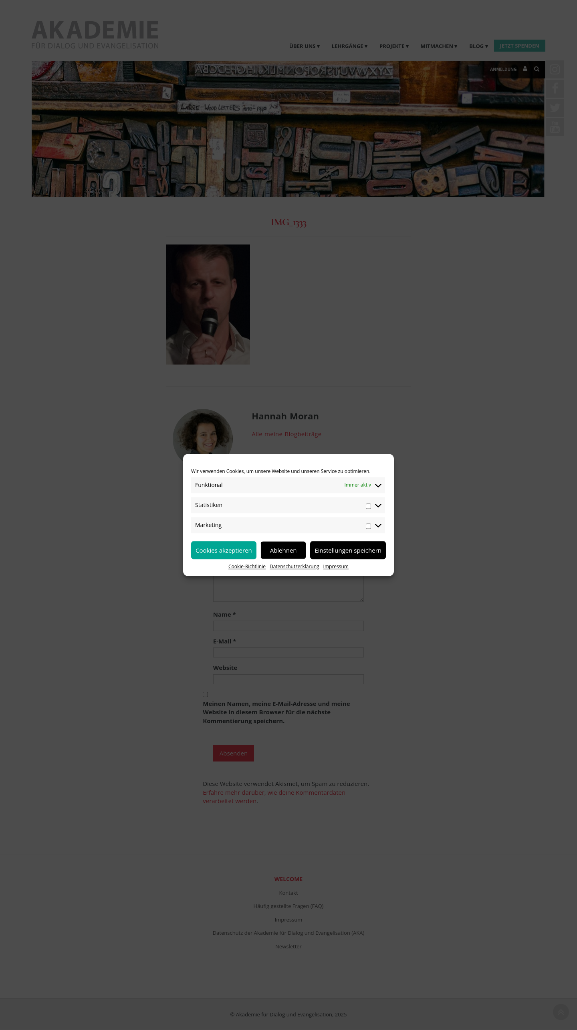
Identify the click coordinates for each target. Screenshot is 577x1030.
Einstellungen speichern (348, 550)
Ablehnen (283, 550)
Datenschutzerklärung (294, 566)
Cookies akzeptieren (224, 550)
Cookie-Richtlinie (247, 566)
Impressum (336, 566)
